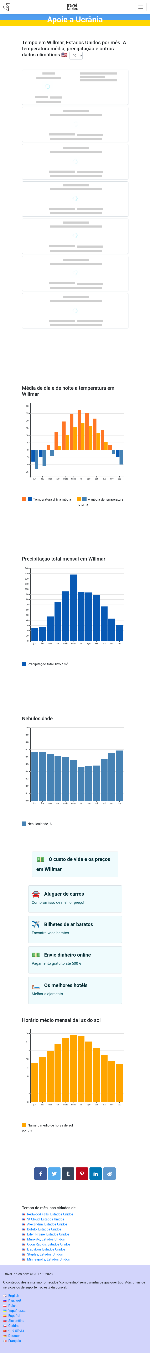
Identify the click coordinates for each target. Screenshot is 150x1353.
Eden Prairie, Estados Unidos (48, 1234)
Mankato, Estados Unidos (46, 1239)
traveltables (72, 7)
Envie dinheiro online (67, 955)
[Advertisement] (75, 362)
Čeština (11, 1326)
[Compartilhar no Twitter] (54, 1173)
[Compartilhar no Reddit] (109, 1173)
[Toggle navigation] (141, 7)
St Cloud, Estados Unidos (45, 1219)
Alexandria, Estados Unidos (47, 1224)
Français (12, 1341)
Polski (10, 1306)
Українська (14, 1311)
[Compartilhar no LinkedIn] (95, 1173)
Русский (12, 1301)
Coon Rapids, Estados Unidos (48, 1244)
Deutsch (11, 1336)
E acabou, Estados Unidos (46, 1249)
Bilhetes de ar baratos (68, 924)
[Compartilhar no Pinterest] (82, 1173)
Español (11, 1316)
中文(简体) (13, 1331)
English (11, 1296)
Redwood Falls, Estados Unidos (50, 1214)
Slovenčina (13, 1321)
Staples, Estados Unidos (45, 1254)
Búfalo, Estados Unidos (44, 1229)
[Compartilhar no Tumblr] (68, 1173)
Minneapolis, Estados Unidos (48, 1259)
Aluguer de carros (64, 894)
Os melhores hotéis (66, 985)
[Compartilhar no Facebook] (40, 1173)
